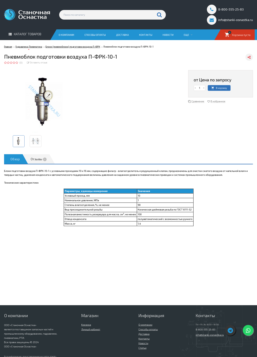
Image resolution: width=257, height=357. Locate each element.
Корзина (86, 324)
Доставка (122, 34)
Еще (188, 34)
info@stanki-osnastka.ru (210, 334)
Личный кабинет (90, 329)
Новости (168, 34)
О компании (66, 34)
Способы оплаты (95, 34)
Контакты (145, 34)
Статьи (142, 347)
